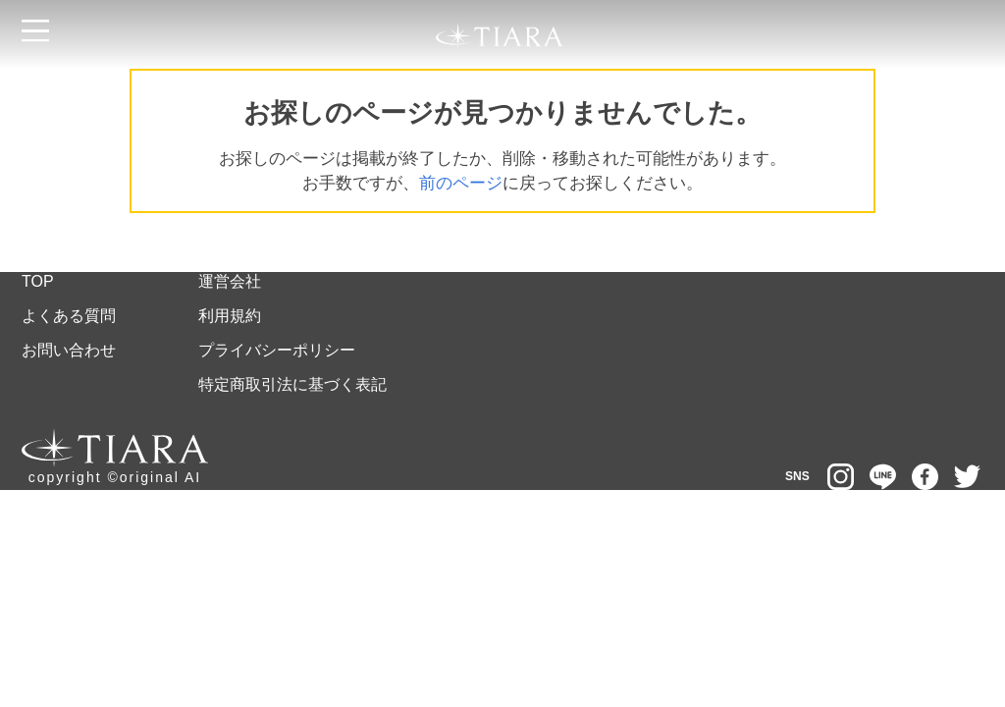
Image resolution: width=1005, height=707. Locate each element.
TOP (38, 281)
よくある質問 (69, 315)
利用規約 (229, 315)
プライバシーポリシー (276, 350)
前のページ (460, 183)
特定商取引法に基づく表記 (292, 384)
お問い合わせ (69, 350)
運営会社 (229, 281)
